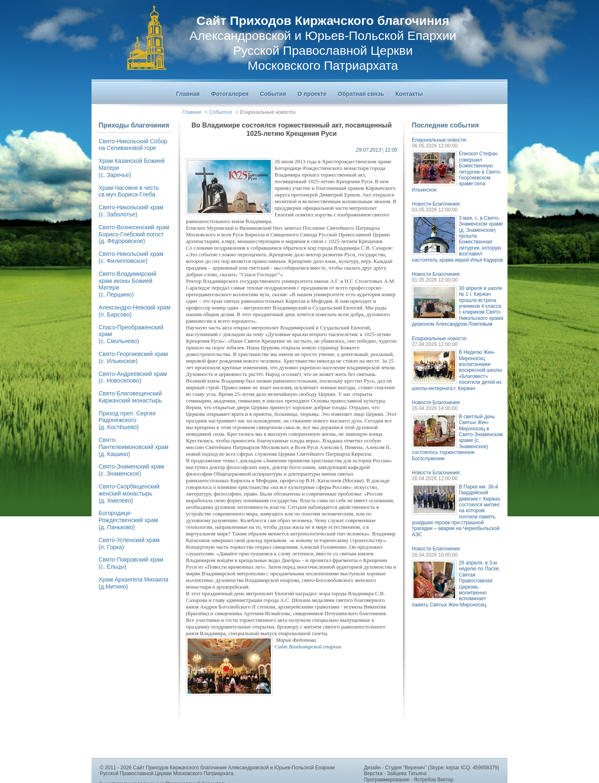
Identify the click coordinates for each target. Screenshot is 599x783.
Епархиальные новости (268, 112)
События (220, 112)
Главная (191, 112)
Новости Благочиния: (436, 204)
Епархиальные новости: (439, 140)
